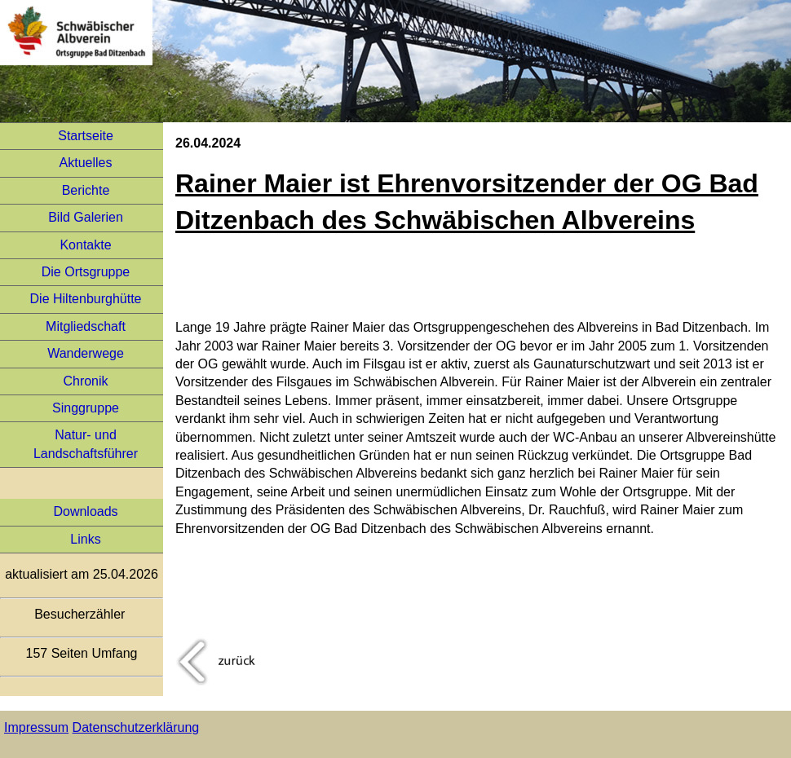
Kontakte (85, 245)
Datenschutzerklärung (136, 727)
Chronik (85, 381)
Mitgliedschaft (86, 326)
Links (85, 539)
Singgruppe (85, 408)
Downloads (85, 511)
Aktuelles (86, 163)
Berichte (86, 190)
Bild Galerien (85, 217)
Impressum (36, 727)
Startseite (85, 136)
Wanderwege (85, 353)
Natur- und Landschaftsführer (85, 444)
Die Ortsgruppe (86, 272)
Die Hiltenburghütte (86, 299)
